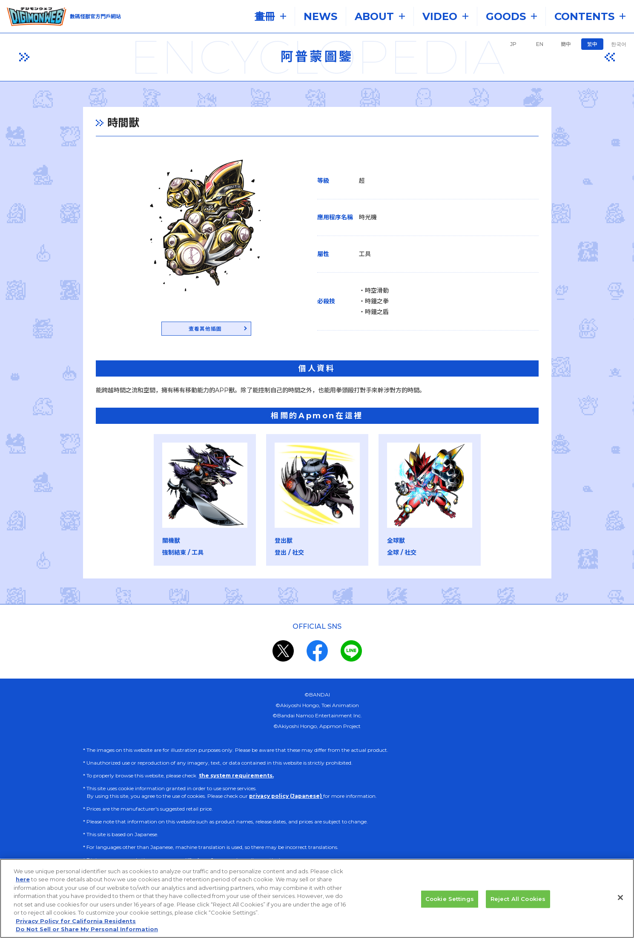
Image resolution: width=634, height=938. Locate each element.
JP (513, 44)
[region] (317, 898)
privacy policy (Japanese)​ (286, 797)
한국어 (618, 44)
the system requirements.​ (236, 777)
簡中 (566, 44)
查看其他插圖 (205, 329)
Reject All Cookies (518, 898)
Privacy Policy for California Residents (76, 921)
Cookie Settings (449, 898)
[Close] (620, 897)
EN (539, 44)
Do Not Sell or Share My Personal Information (87, 929)
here (23, 879)
